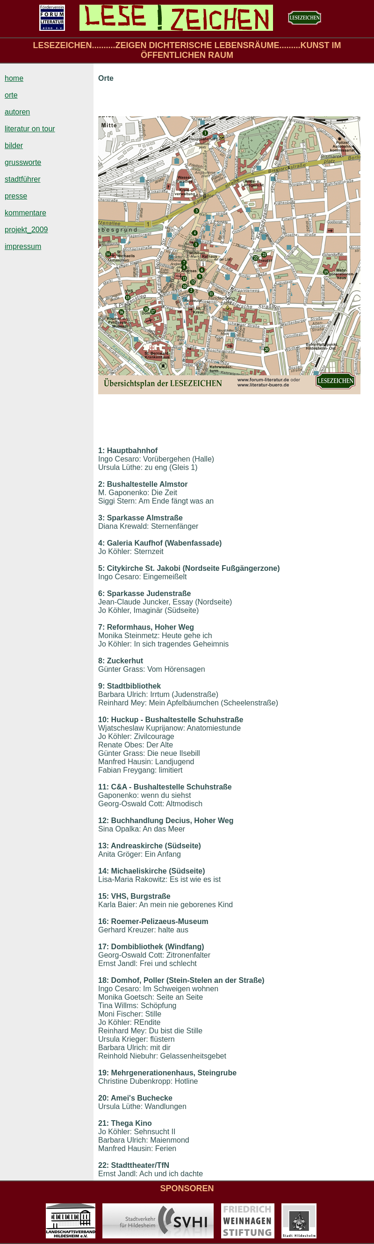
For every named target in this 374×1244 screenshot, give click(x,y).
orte (11, 95)
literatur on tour (30, 129)
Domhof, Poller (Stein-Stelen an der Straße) (188, 980)
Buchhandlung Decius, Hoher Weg (172, 821)
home (14, 78)
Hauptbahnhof (132, 451)
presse (16, 196)
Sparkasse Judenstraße (149, 593)
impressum (23, 246)
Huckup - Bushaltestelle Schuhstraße (176, 720)
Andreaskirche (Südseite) (156, 846)
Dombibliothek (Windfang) (157, 947)
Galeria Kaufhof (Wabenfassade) (164, 543)
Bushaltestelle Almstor (147, 484)
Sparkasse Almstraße (145, 518)
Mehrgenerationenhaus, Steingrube (174, 1073)
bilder (14, 145)
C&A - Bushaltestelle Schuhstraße (171, 787)
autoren (17, 112)
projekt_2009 (26, 230)
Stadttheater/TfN (140, 1165)
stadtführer (22, 179)
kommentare (25, 213)
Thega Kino (131, 1123)
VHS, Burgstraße (141, 896)
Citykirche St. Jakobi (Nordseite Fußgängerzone (192, 568)
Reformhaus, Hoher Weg (150, 627)
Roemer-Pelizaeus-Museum (160, 921)
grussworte (23, 162)
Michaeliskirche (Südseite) (158, 871)
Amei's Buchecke (142, 1098)
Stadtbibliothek (134, 686)
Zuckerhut (125, 661)
